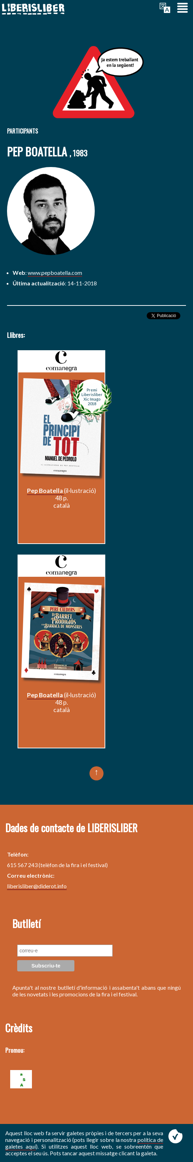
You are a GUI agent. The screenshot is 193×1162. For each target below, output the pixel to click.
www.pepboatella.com (55, 272)
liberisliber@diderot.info (37, 886)
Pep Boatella (45, 490)
